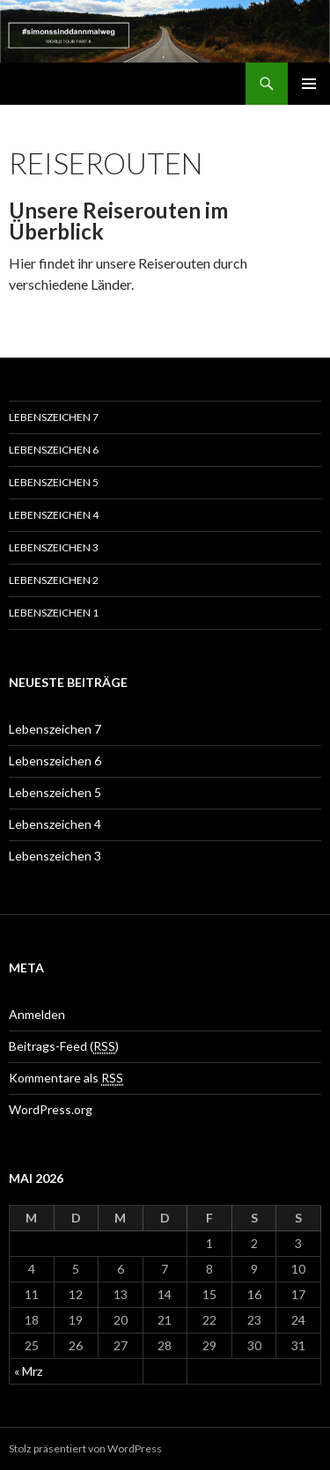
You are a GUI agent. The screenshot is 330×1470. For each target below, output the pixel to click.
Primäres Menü (309, 84)
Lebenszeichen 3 (54, 547)
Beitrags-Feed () (64, 1046)
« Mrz (28, 1370)
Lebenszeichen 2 (54, 580)
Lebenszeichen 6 (54, 449)
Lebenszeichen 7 (54, 417)
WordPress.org (50, 1109)
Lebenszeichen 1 (54, 612)
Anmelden (37, 1014)
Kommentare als (66, 1078)
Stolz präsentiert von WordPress (85, 1448)
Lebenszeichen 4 (54, 514)
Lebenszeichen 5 (54, 482)
